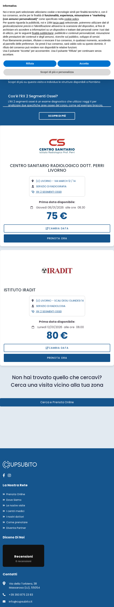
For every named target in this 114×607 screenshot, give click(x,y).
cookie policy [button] (71, 19)
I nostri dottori (15, 517)
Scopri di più (57, 116)
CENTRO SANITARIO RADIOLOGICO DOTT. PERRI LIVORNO (57, 168)
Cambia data (57, 228)
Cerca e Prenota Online (57, 402)
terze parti (58, 22)
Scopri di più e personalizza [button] (57, 72)
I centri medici (15, 511)
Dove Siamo (13, 500)
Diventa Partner (16, 528)
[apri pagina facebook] (4, 475)
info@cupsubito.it (20, 601)
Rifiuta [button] (30, 63)
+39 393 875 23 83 (21, 595)
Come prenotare (17, 522)
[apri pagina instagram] (9, 475)
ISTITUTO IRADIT (20, 290)
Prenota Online (15, 494)
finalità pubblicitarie (42, 33)
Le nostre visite (15, 505)
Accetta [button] (84, 63)
